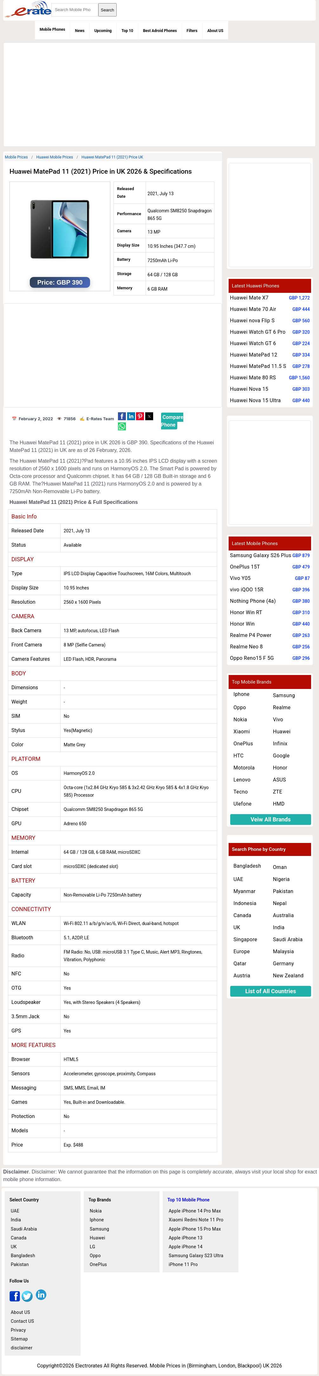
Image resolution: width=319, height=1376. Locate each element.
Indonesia (245, 903)
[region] (158, 93)
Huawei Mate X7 (249, 298)
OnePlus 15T (245, 567)
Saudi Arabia (288, 939)
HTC (238, 756)
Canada (242, 915)
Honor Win (242, 624)
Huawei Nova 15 (249, 389)
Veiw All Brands (271, 819)
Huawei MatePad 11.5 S (258, 366)
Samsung (284, 695)
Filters (192, 31)
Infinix (280, 744)
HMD (279, 804)
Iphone (241, 694)
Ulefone (242, 804)
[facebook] (14, 1300)
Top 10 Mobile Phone (188, 1199)
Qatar (239, 964)
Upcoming (103, 31)
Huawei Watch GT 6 (253, 343)
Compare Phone (172, 421)
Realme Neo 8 (246, 647)
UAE (238, 879)
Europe (241, 951)
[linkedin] (41, 1300)
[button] (122, 416)
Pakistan (283, 891)
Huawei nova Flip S (252, 321)
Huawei (281, 732)
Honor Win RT (246, 612)
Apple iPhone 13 (186, 1237)
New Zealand (288, 976)
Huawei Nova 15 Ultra (255, 400)
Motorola (244, 768)
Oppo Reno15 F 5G (252, 658)
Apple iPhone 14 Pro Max (195, 1210)
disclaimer (21, 1347)
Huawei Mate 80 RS (253, 378)
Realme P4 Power (250, 635)
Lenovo (242, 780)
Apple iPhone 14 (186, 1246)
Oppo (239, 707)
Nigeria (281, 879)
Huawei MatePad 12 (253, 355)
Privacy (18, 1330)
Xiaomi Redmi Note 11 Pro (196, 1219)
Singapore (245, 939)
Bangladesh (247, 866)
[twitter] (27, 1300)
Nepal (280, 903)
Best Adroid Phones (160, 31)
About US (215, 31)
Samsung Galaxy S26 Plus (260, 555)
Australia (283, 915)
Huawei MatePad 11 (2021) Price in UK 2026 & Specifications (101, 171)
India (279, 927)
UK (236, 927)
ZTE (277, 792)
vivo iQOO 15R (247, 590)
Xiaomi (241, 732)
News (79, 31)
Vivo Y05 (240, 578)
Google (281, 756)
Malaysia (283, 951)
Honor (280, 768)
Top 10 (127, 31)
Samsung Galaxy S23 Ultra (196, 1255)
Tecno (240, 792)
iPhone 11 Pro (183, 1264)
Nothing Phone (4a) (253, 601)
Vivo (278, 720)
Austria (241, 976)
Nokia (240, 720)
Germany (283, 964)
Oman (280, 867)
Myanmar (244, 891)
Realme (282, 707)
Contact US (22, 1321)
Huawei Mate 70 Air (253, 309)
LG (92, 1246)
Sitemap (19, 1338)
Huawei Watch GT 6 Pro (257, 332)
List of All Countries (270, 991)
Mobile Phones (52, 29)
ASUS (279, 780)
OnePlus (243, 744)
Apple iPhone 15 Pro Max (195, 1228)
